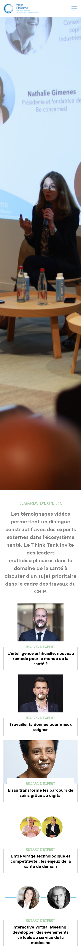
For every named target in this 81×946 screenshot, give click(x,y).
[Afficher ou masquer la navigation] (74, 8)
